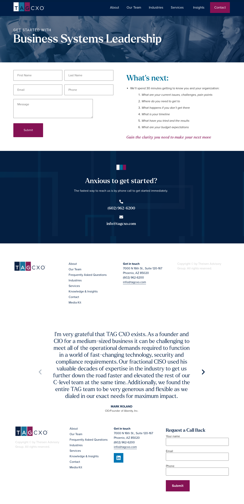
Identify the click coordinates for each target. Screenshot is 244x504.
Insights (199, 7)
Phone (197, 469)
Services (178, 7)
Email (197, 454)
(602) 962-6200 (121, 208)
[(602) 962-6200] (121, 202)
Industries (156, 7)
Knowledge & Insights (83, 291)
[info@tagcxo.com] (121, 217)
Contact (220, 7)
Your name (197, 439)
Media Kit (75, 302)
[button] (40, 371)
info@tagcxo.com (121, 224)
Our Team (134, 7)
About (114, 7)
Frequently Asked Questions (88, 275)
